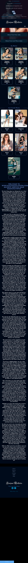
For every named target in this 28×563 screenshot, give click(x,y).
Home (14, 468)
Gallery (14, 470)
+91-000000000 (15, 1)
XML (14, 476)
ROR (14, 474)
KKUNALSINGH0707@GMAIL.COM (14, 6)
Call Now (7, 561)
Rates (14, 471)
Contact (14, 473)
